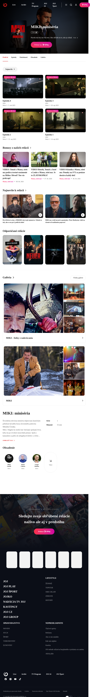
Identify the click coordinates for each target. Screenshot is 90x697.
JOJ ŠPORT (10, 591)
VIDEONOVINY (9, 641)
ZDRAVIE (49, 596)
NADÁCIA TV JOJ (14, 601)
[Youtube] (15, 679)
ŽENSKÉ (49, 583)
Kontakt (65, 691)
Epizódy (13, 57)
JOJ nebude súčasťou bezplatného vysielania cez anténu (65, 649)
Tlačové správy (51, 628)
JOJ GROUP (10, 616)
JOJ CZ (7, 611)
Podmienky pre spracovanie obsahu (12, 691)
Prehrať (44, 531)
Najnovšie (10, 69)
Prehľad (5, 57)
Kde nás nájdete (51, 641)
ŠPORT (5, 637)
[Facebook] (5, 679)
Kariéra (48, 645)
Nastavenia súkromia (37, 691)
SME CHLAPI (51, 592)
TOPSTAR (49, 588)
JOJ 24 (45, 5)
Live (14, 5)
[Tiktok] (20, 679)
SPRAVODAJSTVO (11, 623)
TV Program (35, 5)
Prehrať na (41, 45)
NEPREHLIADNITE (54, 623)
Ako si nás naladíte (52, 637)
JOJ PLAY (9, 586)
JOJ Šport (55, 5)
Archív (23, 5)
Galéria (43, 57)
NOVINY (6, 628)
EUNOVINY (7, 645)
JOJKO (7, 596)
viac (76, 38)
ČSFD (34, 32)
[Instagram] (10, 679)
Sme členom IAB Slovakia (53, 691)
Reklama (49, 633)
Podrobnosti (24, 57)
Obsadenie (34, 57)
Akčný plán (50, 654)
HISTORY (49, 600)
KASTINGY (10, 606)
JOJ (5, 581)
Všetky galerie (78, 278)
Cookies (27, 691)
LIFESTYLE (51, 578)
